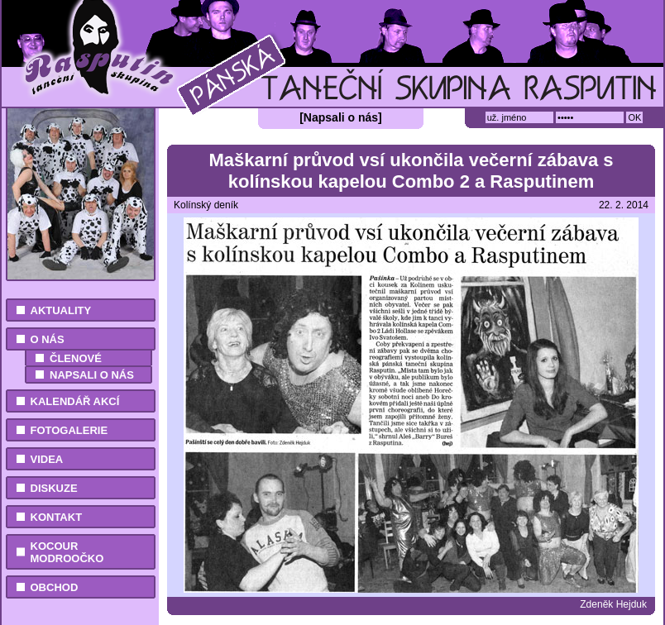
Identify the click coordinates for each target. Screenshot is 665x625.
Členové (76, 358)
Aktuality (61, 310)
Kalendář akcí (75, 401)
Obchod (55, 587)
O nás (48, 339)
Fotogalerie (69, 430)
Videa (47, 459)
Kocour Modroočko (67, 552)
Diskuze (54, 488)
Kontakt (57, 517)
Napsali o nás (92, 375)
